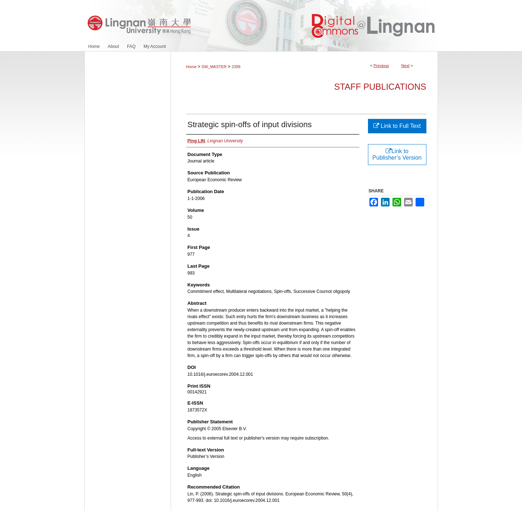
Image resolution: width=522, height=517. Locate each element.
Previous (381, 65)
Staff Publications (380, 87)
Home (191, 66)
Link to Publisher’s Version (396, 154)
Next (405, 65)
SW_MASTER (214, 66)
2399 (236, 66)
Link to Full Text (397, 126)
